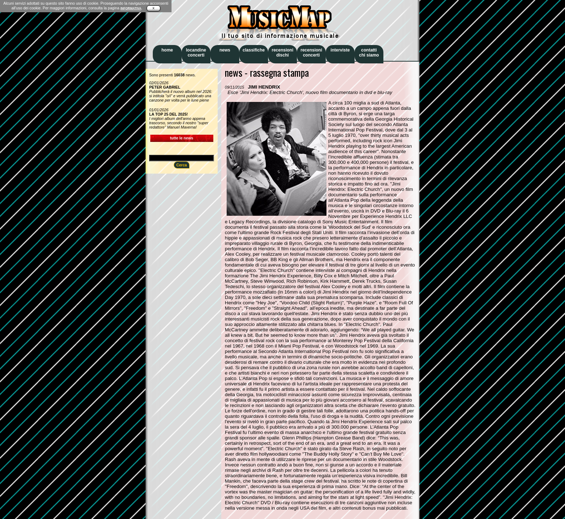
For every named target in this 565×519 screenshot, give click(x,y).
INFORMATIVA (130, 8)
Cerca (181, 165)
